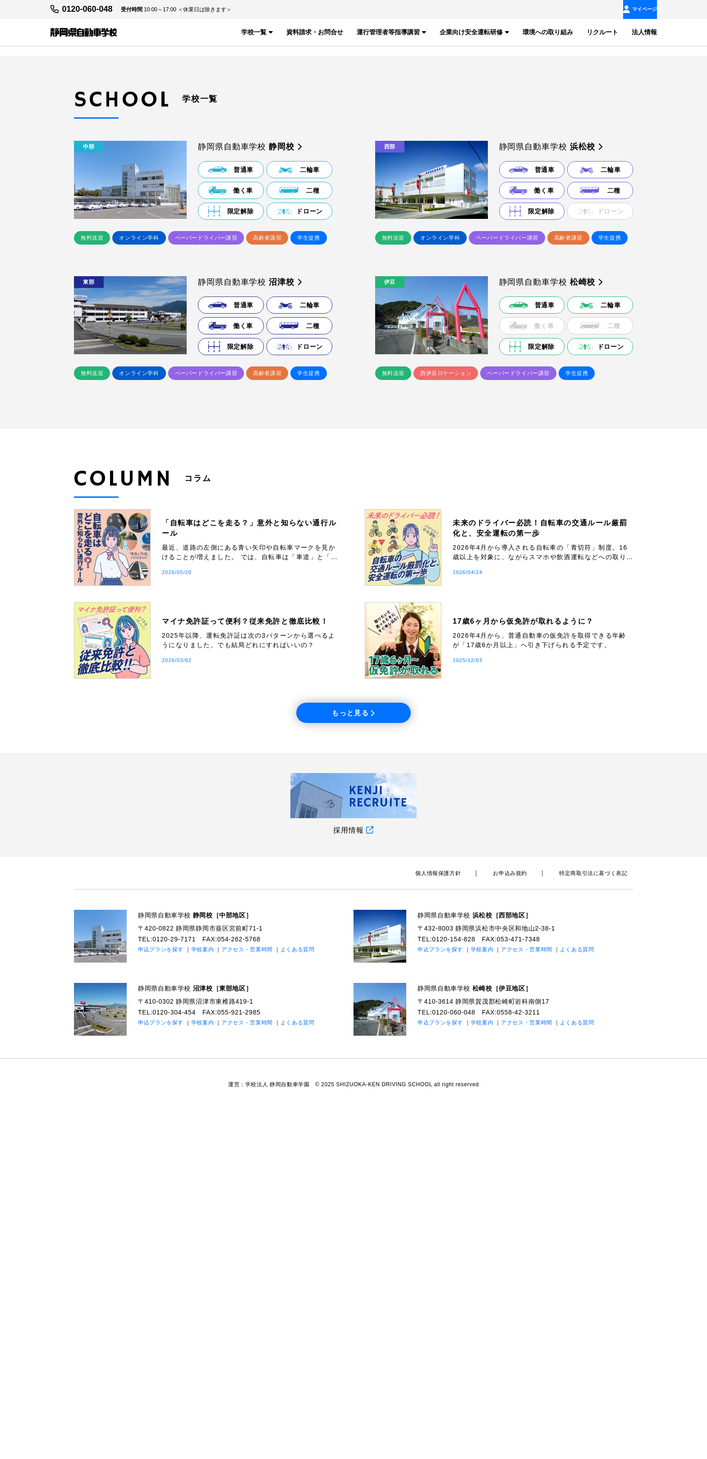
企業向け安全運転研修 (474, 31)
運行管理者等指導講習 (391, 31)
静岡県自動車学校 (203, 1264)
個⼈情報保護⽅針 (467, 1222)
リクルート (602, 31)
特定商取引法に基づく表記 (599, 1222)
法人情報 (644, 31)
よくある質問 (298, 1298)
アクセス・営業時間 (247, 1298)
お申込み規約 (527, 1222)
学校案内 (202, 1298)
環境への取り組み (548, 31)
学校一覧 (257, 31)
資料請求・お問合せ (314, 31)
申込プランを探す (161, 1298)
